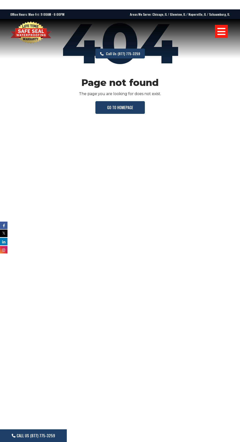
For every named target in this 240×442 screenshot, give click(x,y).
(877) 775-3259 (120, 53)
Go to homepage (120, 107)
